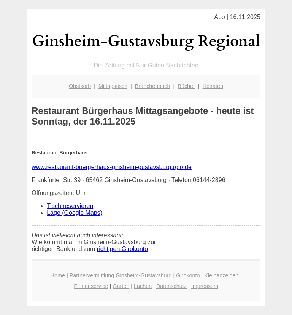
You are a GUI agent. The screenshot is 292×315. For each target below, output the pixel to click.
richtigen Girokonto (122, 249)
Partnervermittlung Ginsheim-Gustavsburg (121, 275)
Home (58, 275)
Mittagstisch (112, 86)
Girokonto (188, 275)
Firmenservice (91, 286)
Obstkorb (80, 86)
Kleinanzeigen (221, 275)
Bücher (186, 86)
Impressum (204, 286)
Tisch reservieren (70, 206)
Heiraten (213, 86)
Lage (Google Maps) (74, 212)
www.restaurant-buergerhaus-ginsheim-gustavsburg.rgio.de (112, 167)
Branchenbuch (152, 86)
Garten (121, 286)
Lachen (143, 286)
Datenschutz (171, 286)
